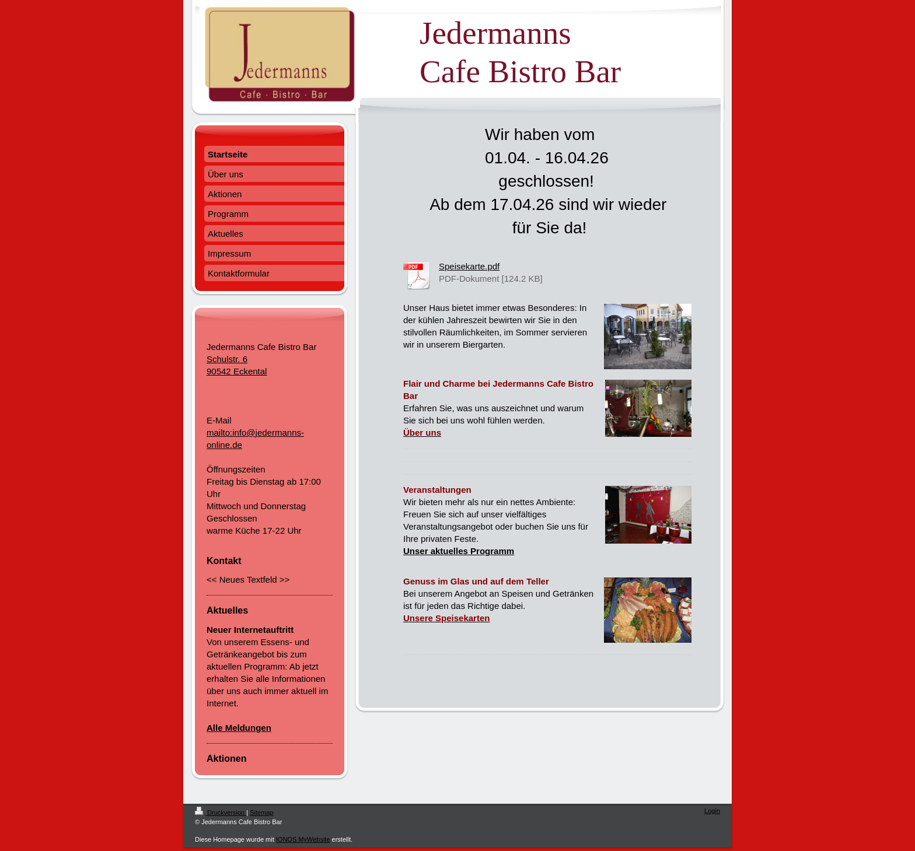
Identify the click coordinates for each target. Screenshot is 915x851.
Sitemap (261, 812)
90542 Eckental (237, 371)
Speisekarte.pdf (469, 266)
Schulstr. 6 (227, 359)
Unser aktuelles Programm (458, 551)
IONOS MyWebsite (303, 839)
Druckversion (220, 812)
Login (712, 810)
